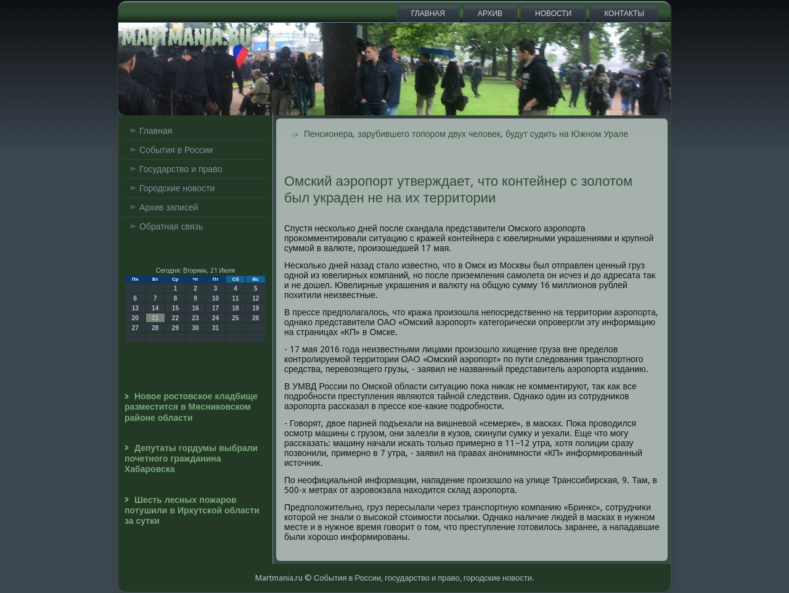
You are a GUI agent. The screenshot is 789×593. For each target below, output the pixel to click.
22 (175, 318)
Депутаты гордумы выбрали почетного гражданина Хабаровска (191, 459)
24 (215, 318)
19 (255, 308)
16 (195, 308)
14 (155, 308)
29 (175, 328)
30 (195, 328)
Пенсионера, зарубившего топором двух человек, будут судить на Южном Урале (466, 134)
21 (155, 318)
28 (155, 328)
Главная (428, 13)
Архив (490, 13)
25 (235, 318)
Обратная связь (171, 226)
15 (175, 308)
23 (195, 318)
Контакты (624, 13)
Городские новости (177, 188)
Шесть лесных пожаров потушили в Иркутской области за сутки (192, 510)
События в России (176, 150)
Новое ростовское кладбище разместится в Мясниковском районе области (191, 407)
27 (135, 328)
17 (215, 308)
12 (255, 298)
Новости (553, 13)
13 (135, 308)
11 (235, 298)
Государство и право (180, 169)
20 (135, 318)
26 (255, 318)
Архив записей (168, 207)
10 (215, 298)
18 (235, 308)
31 (215, 328)
